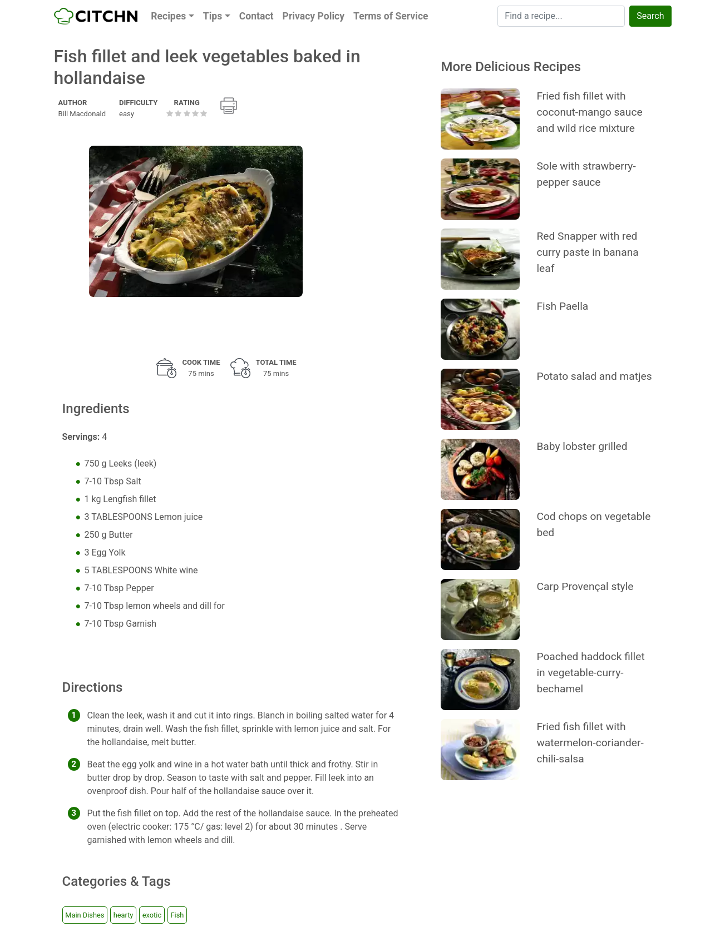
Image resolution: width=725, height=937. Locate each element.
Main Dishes (84, 915)
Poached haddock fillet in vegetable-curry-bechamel (590, 672)
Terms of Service (390, 16)
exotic (151, 915)
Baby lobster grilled (581, 446)
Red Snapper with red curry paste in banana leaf (587, 252)
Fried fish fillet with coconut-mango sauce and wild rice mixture (589, 112)
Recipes (168, 16)
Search (650, 16)
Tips (213, 16)
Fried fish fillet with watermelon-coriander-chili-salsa (589, 742)
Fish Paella (562, 306)
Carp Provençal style (584, 586)
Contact (256, 16)
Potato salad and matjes (594, 376)
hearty (124, 915)
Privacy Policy (314, 16)
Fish (177, 915)
